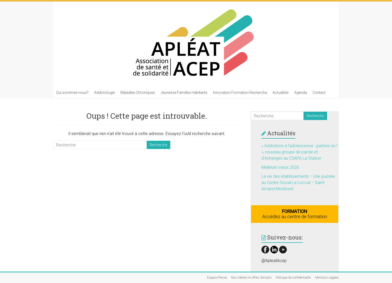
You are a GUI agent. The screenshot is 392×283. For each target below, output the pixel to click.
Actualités (281, 92)
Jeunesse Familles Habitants (184, 92)
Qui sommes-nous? (72, 92)
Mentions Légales (327, 277)
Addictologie (104, 92)
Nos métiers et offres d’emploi (251, 277)
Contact (319, 92)
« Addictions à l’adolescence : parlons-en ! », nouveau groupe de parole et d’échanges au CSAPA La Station (299, 152)
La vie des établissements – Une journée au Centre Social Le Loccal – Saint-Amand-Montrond (298, 182)
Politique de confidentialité (293, 277)
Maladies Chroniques (137, 92)
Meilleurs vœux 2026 (280, 167)
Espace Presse (217, 277)
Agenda (300, 92)
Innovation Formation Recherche (240, 92)
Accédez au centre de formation (294, 214)
